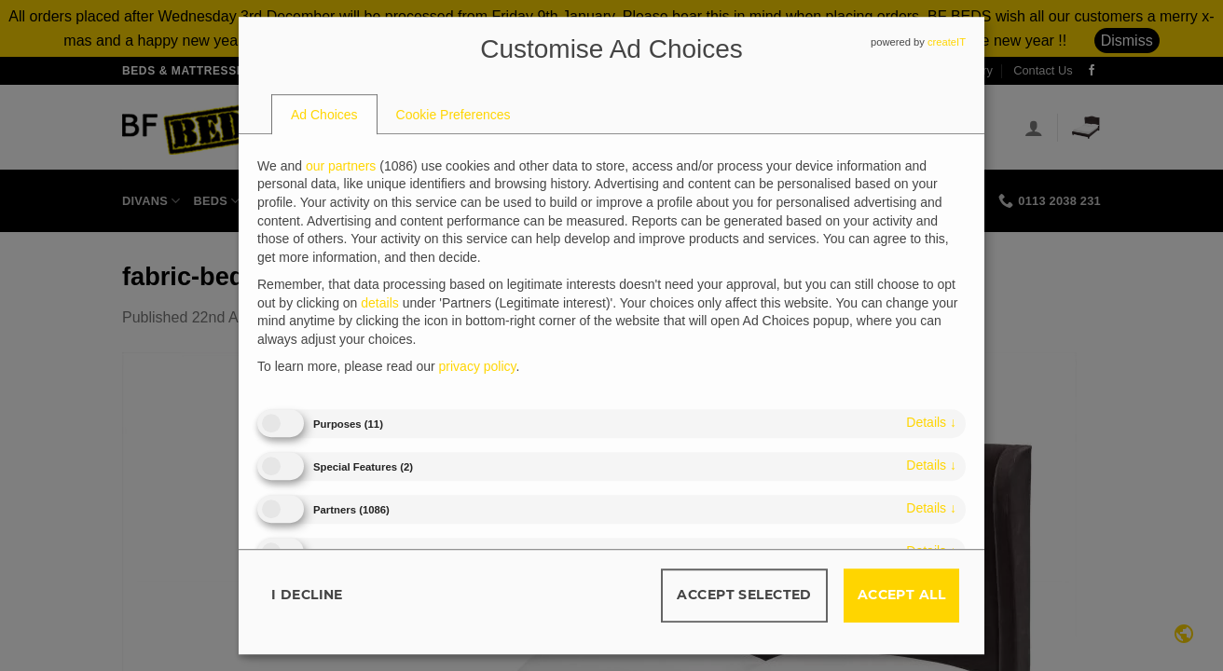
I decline (307, 594)
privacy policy (477, 367)
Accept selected (744, 594)
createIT (947, 42)
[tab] (324, 114)
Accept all (901, 594)
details (931, 422)
